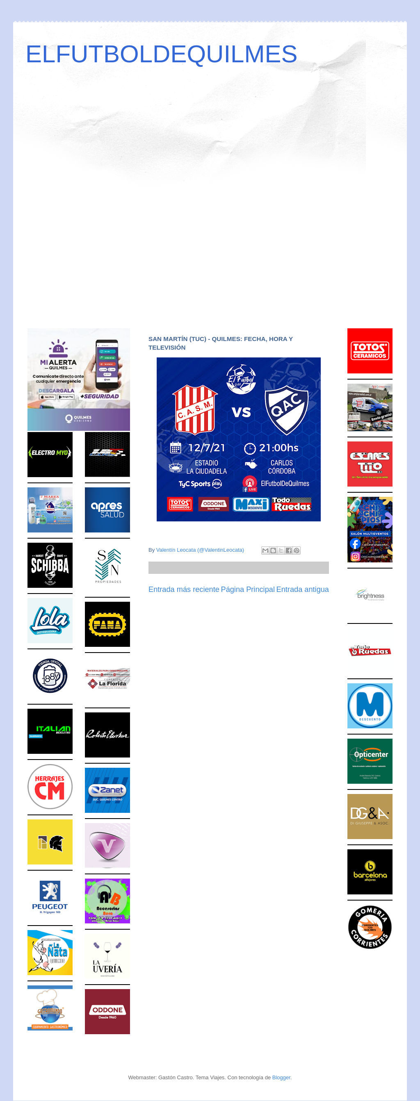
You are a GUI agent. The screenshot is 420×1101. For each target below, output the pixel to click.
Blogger (281, 1077)
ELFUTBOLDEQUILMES (161, 54)
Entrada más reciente (183, 589)
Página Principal (248, 589)
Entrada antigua (302, 589)
